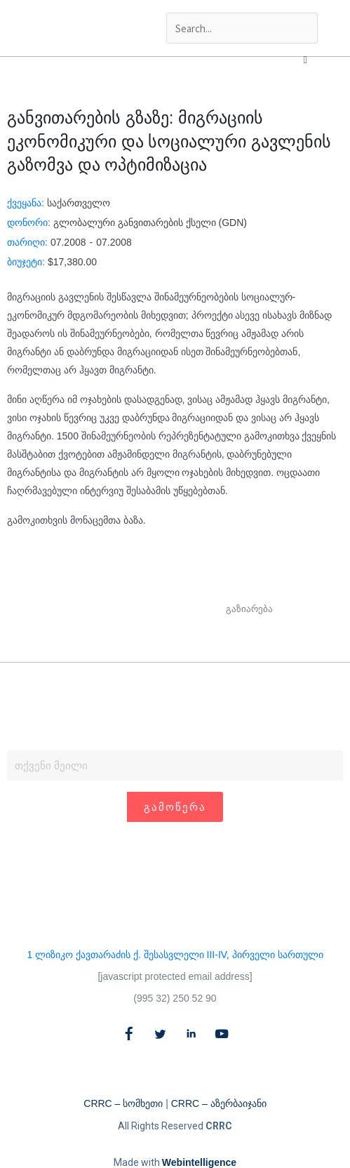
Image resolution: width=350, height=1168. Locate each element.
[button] (305, 59)
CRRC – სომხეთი (123, 1103)
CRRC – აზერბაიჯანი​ (219, 1103)
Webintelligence (199, 1162)
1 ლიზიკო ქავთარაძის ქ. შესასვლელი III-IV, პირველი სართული (175, 954)
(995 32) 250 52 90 (174, 998)
